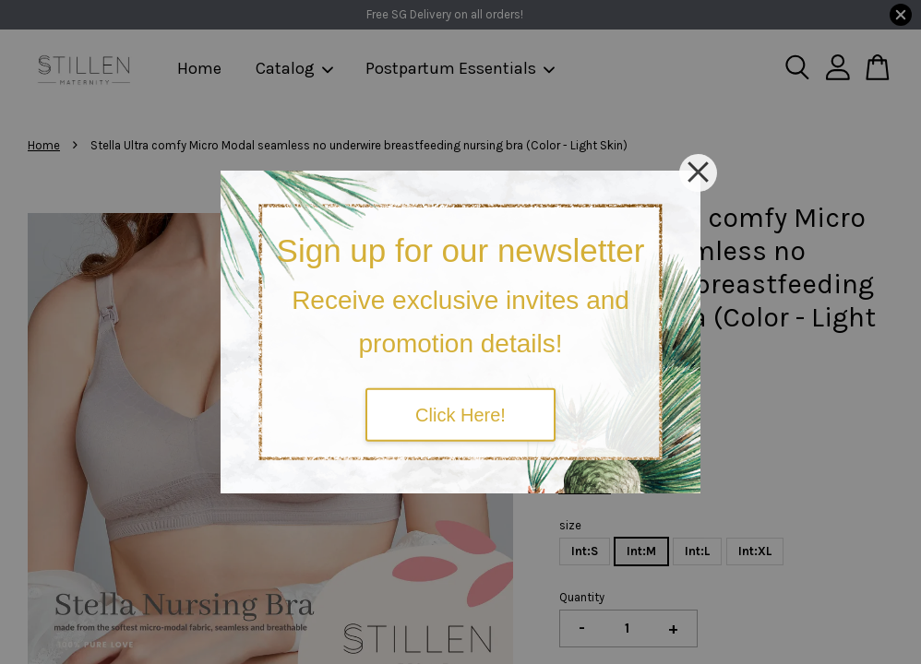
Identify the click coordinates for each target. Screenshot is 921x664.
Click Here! (460, 414)
